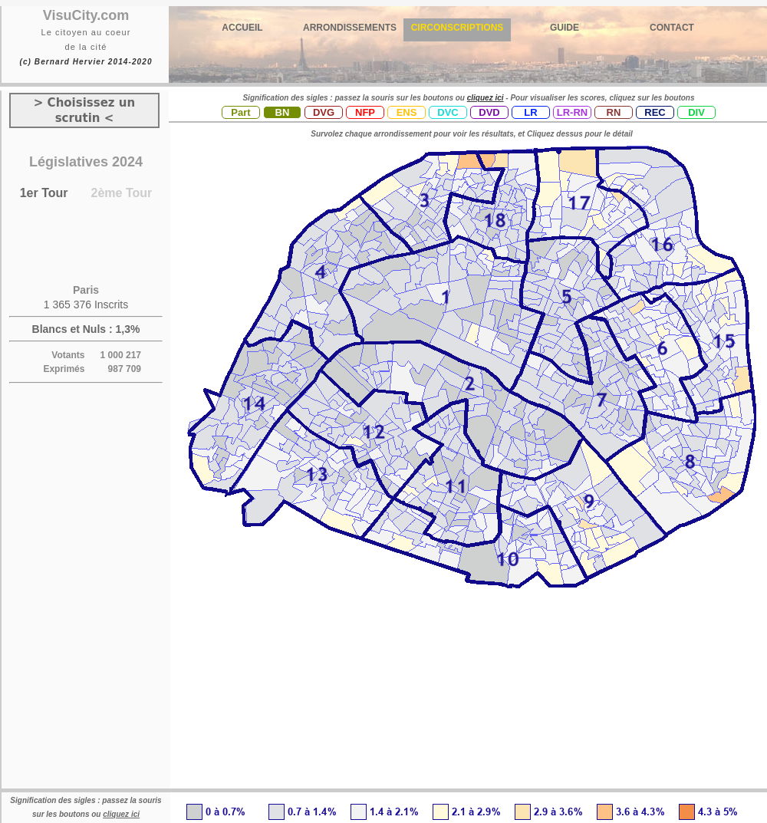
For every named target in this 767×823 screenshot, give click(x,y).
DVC (447, 112)
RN (614, 112)
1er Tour (44, 192)
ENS (407, 112)
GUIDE (564, 27)
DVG (323, 112)
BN (282, 112)
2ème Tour (122, 192)
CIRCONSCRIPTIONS (457, 27)
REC (654, 112)
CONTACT (672, 27)
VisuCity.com (86, 15)
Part (240, 112)
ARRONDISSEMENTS (350, 27)
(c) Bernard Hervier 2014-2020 (85, 62)
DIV (696, 112)
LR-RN (572, 112)
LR (530, 112)
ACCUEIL (242, 27)
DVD (489, 112)
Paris (86, 290)
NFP (365, 112)
